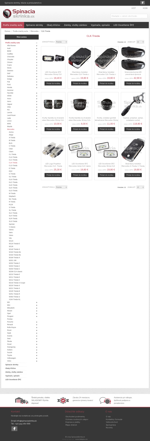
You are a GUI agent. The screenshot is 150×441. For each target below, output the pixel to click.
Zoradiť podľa (48, 42)
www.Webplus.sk (81, 439)
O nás (108, 417)
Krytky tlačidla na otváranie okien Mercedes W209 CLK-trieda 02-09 (53, 120)
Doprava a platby (73, 422)
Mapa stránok (71, 425)
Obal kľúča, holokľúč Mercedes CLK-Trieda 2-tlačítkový (106, 74)
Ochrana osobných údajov (77, 419)
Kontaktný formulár (114, 419)
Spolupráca (111, 425)
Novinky (109, 428)
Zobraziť (131, 42)
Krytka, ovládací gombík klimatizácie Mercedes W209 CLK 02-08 (106, 120)
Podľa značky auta (20, 31)
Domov (7, 31)
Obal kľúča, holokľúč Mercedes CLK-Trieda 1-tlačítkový (79, 74)
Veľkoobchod (112, 422)
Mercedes (35, 31)
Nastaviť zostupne (69, 42)
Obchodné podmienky (75, 417)
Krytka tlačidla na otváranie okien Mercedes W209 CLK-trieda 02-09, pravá (80, 120)
